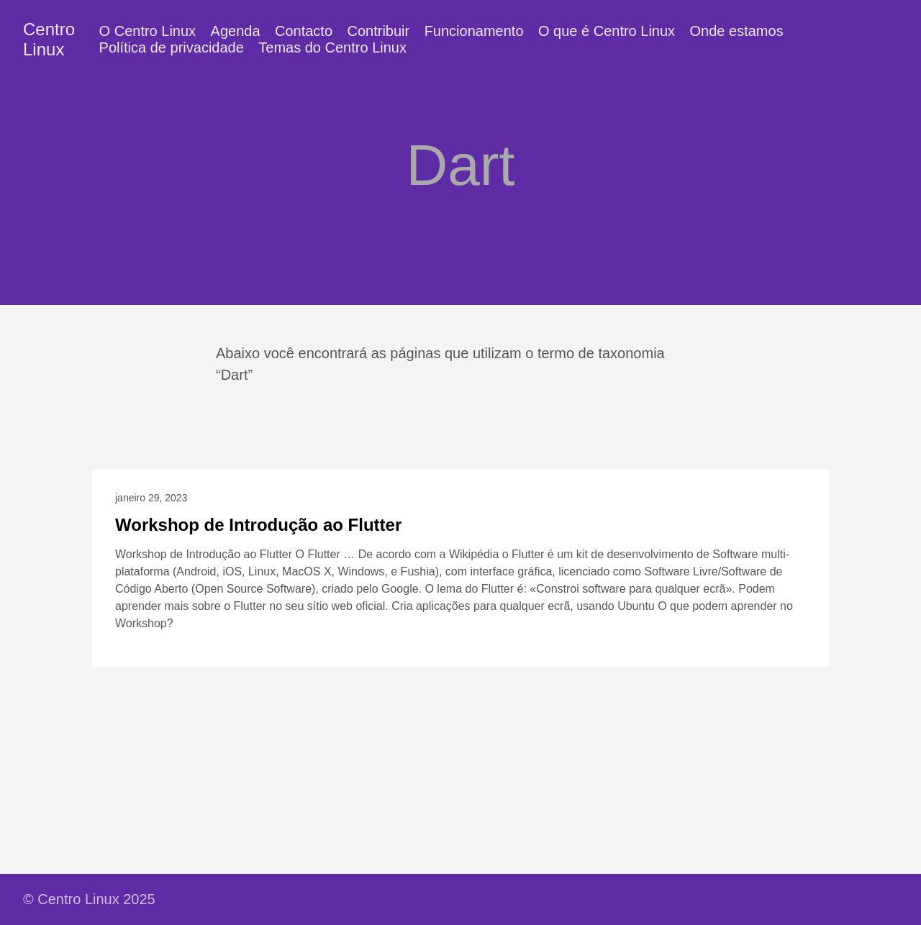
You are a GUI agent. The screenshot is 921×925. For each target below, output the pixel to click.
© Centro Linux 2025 (89, 899)
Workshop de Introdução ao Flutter (258, 524)
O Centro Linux (147, 31)
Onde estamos (737, 31)
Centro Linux (49, 39)
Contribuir (379, 31)
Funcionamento (474, 31)
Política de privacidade (171, 47)
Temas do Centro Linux (332, 47)
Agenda (235, 31)
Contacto (303, 31)
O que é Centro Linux (606, 31)
